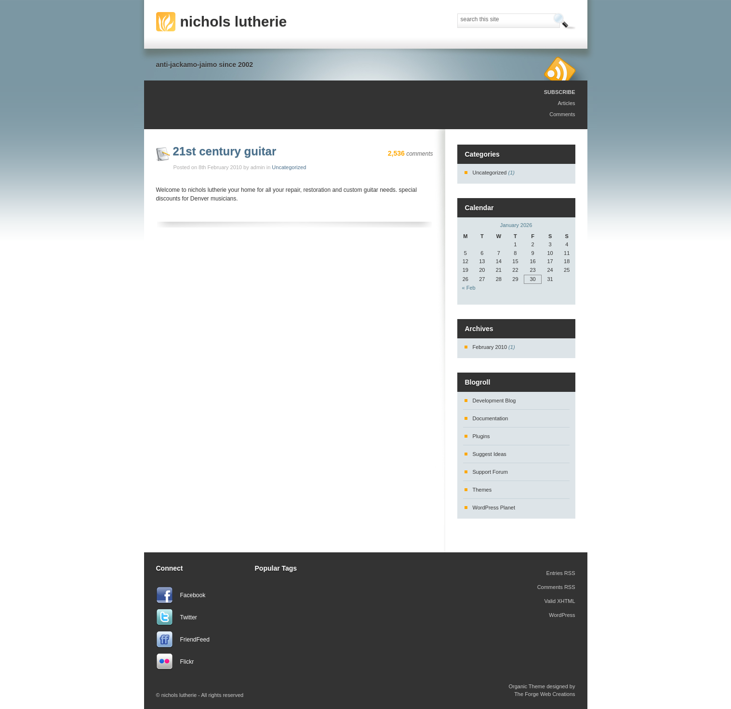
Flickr (187, 661)
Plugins (481, 436)
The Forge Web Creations (544, 694)
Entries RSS (560, 573)
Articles (566, 103)
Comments (562, 114)
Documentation (490, 418)
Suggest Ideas (489, 454)
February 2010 (490, 347)
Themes (482, 490)
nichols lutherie (233, 21)
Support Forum (490, 472)
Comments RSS (556, 587)
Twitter (188, 617)
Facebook (193, 595)
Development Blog (494, 400)
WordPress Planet (494, 507)
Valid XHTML (560, 601)
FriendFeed (195, 639)
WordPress (562, 615)
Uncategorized (289, 167)
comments (410, 153)
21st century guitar (225, 151)
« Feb (469, 288)
